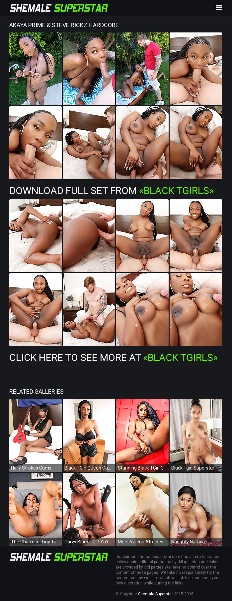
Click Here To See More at (113, 357)
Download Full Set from (111, 190)
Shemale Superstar (155, 594)
